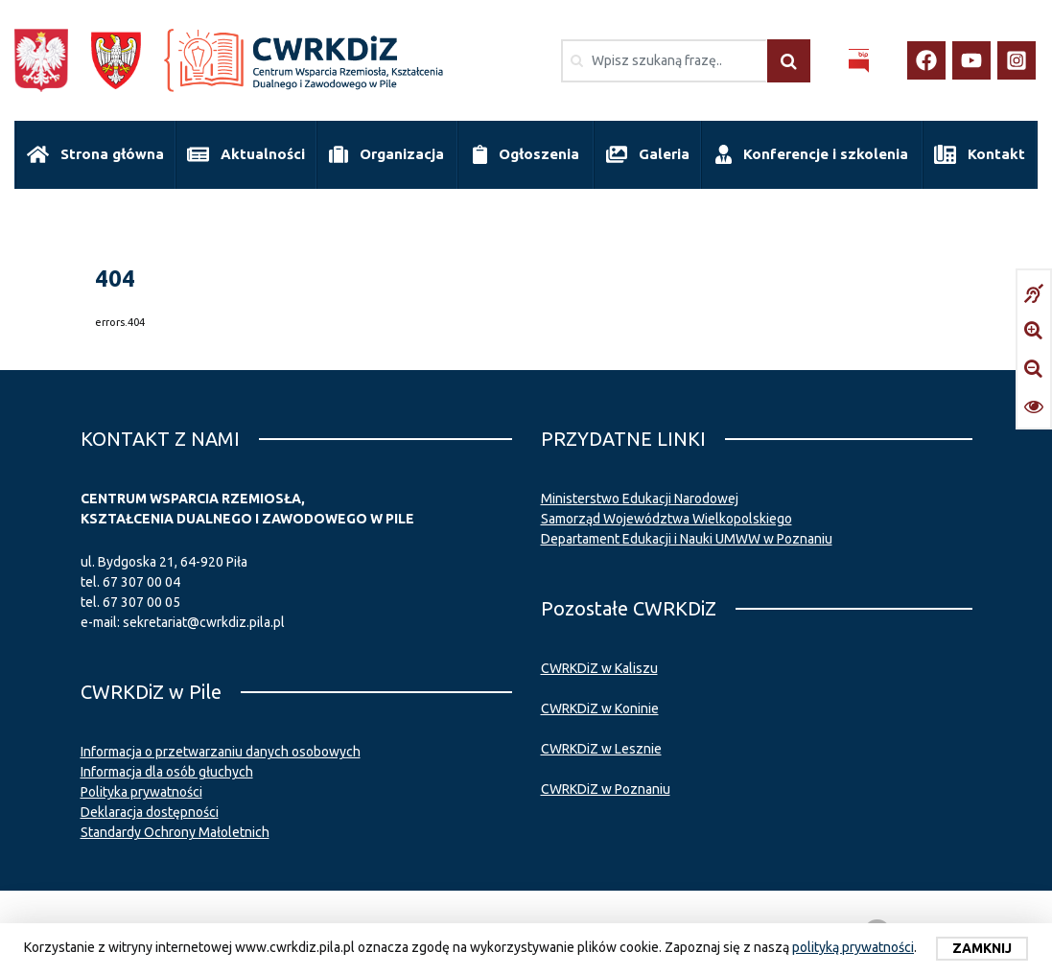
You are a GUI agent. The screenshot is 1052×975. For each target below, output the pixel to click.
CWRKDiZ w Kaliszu (599, 668)
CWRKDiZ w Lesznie (601, 748)
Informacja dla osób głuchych (167, 771)
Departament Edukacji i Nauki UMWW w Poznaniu (686, 538)
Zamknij (982, 948)
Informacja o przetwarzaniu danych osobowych (221, 751)
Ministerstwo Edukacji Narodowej (639, 498)
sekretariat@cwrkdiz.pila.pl (204, 622)
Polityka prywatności (141, 792)
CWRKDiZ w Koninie (600, 708)
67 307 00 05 (141, 602)
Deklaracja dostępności (150, 812)
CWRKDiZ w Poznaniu (605, 789)
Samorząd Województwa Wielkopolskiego (666, 518)
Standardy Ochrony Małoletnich (175, 832)
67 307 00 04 (141, 582)
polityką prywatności (853, 947)
